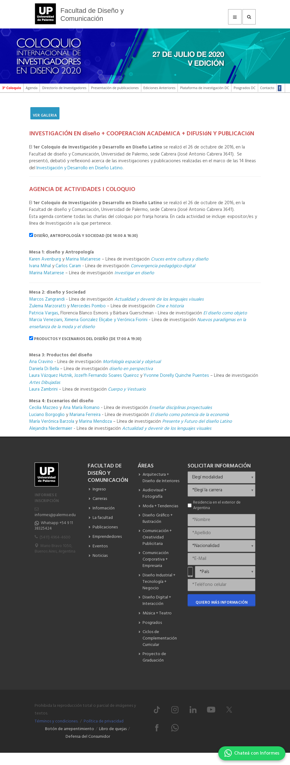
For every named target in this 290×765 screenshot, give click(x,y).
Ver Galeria (45, 115)
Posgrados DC (244, 87)
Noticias (100, 556)
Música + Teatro (157, 613)
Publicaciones (105, 527)
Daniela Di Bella (44, 369)
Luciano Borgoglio (47, 414)
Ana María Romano (81, 407)
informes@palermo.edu (55, 515)
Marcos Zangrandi (47, 299)
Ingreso (99, 489)
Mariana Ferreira (85, 414)
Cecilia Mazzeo (43, 407)
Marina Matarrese (83, 259)
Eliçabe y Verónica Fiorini (123, 320)
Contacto (267, 87)
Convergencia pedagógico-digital (163, 266)
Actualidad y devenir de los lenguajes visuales (159, 299)
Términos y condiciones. (56, 721)
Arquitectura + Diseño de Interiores (161, 477)
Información (104, 508)
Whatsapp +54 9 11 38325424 (54, 526)
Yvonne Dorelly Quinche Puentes (176, 375)
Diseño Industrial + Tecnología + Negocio (159, 581)
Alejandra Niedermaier (51, 428)
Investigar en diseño (134, 273)
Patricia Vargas (43, 313)
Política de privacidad (104, 721)
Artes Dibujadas (44, 382)
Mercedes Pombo (89, 306)
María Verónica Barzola (51, 421)
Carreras (100, 499)
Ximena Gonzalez (80, 320)
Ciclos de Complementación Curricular (160, 638)
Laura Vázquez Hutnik (50, 375)
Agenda (32, 87)
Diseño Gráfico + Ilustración (158, 518)
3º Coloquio (11, 87)
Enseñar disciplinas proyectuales (180, 407)
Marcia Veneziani (45, 320)
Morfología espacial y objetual (132, 362)
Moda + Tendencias (160, 506)
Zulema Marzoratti (48, 306)
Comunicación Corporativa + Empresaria (156, 559)
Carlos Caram (68, 266)
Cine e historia (170, 306)
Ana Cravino (41, 362)
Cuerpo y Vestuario (127, 389)
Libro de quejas (113, 729)
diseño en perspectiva (131, 369)
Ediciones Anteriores (159, 87)
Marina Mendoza (95, 421)
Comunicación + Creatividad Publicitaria (157, 537)
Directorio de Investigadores (64, 87)
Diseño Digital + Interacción (157, 600)
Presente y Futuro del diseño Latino (197, 421)
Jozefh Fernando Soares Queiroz (106, 375)
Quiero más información (222, 602)
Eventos (100, 546)
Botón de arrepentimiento (69, 729)
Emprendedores (107, 537)
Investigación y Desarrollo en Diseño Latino (79, 168)
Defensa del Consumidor (88, 736)
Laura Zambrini (43, 389)
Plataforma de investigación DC (204, 87)
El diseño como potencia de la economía (189, 414)
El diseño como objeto (225, 313)
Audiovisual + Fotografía (154, 493)
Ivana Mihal (40, 266)
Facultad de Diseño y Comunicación (92, 14)
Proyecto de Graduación (154, 657)
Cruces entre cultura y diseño (179, 259)
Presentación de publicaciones (115, 87)
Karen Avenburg (45, 259)
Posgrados (152, 623)
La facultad (103, 518)
